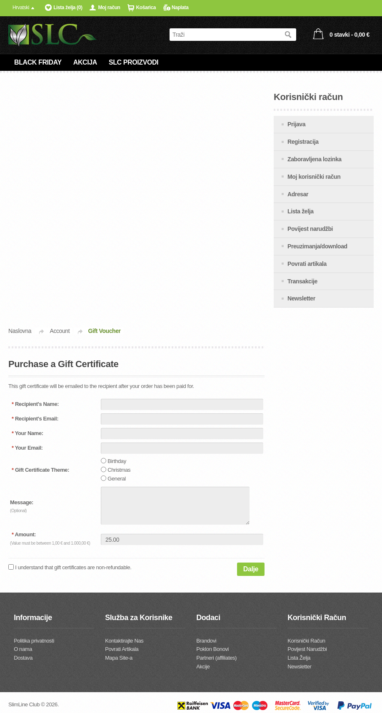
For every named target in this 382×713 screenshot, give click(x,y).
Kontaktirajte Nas (124, 641)
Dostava (23, 658)
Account (60, 331)
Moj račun (109, 7)
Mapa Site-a (118, 658)
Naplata (180, 7)
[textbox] (225, 34)
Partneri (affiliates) (216, 658)
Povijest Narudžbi (307, 649)
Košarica (146, 7)
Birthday (116, 461)
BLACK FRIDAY (38, 62)
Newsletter (299, 666)
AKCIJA (85, 62)
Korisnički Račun (306, 641)
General (116, 478)
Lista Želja (298, 658)
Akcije (203, 666)
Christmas (118, 470)
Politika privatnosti (34, 641)
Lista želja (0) (67, 7)
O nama (23, 649)
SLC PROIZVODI (133, 62)
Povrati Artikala (121, 649)
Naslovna (19, 331)
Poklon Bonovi (212, 649)
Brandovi (206, 641)
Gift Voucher (104, 331)
